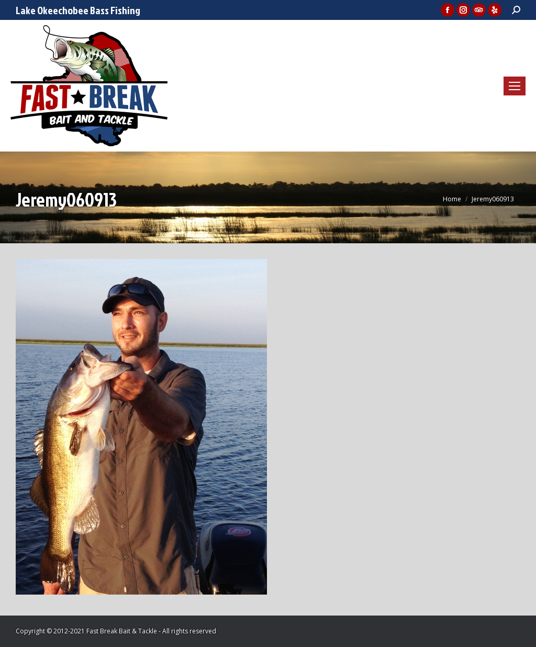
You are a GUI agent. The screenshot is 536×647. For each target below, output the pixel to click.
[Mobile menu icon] (515, 86)
